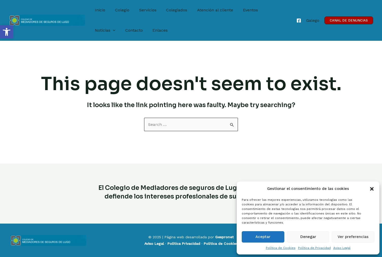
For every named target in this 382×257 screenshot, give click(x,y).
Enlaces (127, 30)
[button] (6, 31)
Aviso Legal (342, 248)
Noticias (267, 10)
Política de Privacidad (314, 248)
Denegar (308, 236)
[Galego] (312, 20)
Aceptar (262, 236)
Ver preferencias (353, 236)
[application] (274, 10)
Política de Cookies (281, 248)
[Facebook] (299, 20)
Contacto (103, 30)
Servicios (143, 10)
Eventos (241, 10)
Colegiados (170, 10)
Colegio (120, 10)
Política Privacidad (183, 244)
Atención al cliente (207, 10)
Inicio (99, 10)
